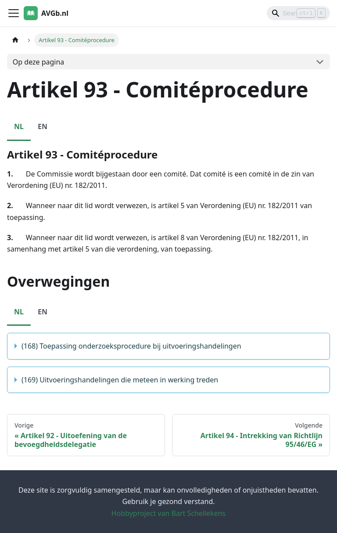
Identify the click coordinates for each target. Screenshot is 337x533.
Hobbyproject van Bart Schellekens (168, 513)
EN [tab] (42, 126)
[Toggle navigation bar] (13, 13)
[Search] (298, 13)
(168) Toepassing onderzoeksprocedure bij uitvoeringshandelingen (131, 346)
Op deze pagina (39, 62)
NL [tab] (19, 126)
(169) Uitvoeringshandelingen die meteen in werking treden (120, 380)
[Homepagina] (15, 40)
